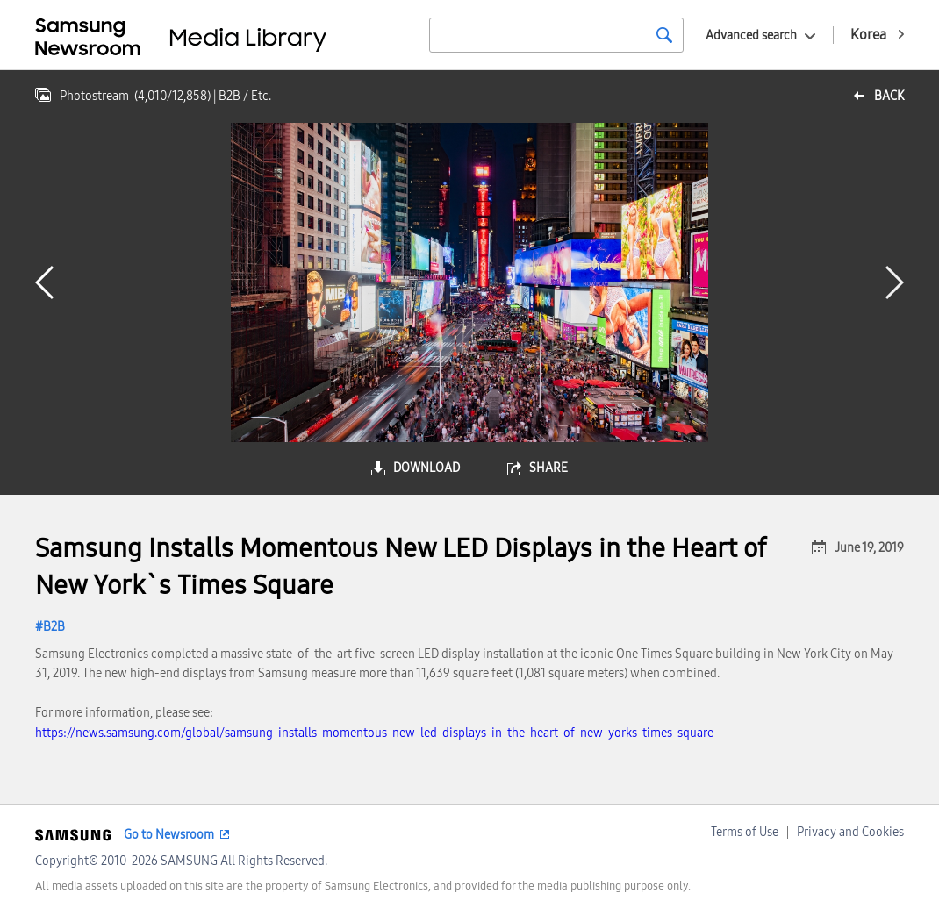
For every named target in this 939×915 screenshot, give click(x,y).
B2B (54, 626)
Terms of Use (744, 832)
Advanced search (751, 35)
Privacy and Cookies (850, 832)
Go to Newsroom (169, 834)
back (889, 96)
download (426, 468)
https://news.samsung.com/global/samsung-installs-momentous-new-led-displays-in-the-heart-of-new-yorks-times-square (374, 733)
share (548, 468)
